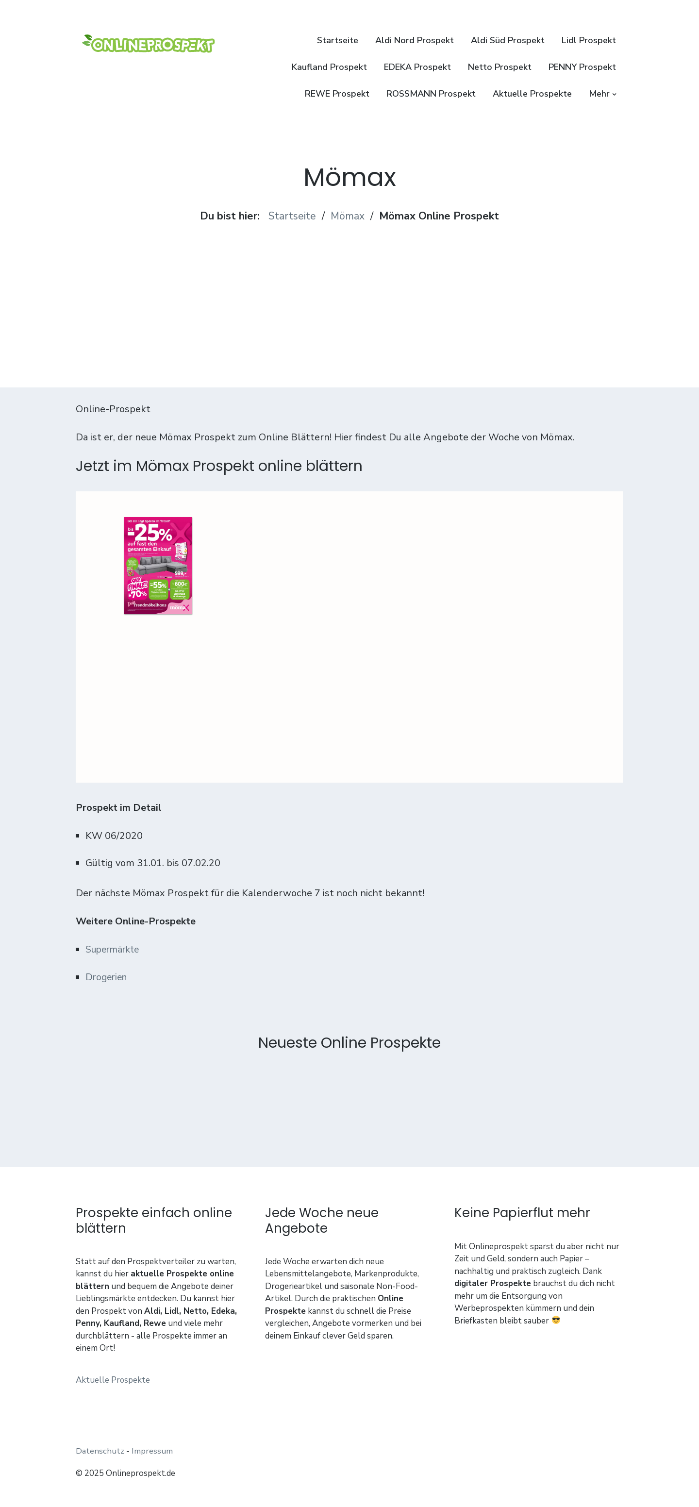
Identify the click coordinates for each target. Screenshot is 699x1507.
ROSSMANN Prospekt (431, 94)
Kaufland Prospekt (329, 67)
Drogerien (107, 977)
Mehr (599, 94)
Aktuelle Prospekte (532, 94)
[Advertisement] (349, 292)
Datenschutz (100, 1451)
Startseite (337, 40)
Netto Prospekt (500, 67)
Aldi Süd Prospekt (508, 40)
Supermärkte (114, 949)
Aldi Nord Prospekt (414, 40)
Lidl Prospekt (589, 40)
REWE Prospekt (337, 94)
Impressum (152, 1451)
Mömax (348, 216)
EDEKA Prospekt (417, 67)
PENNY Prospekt (582, 67)
